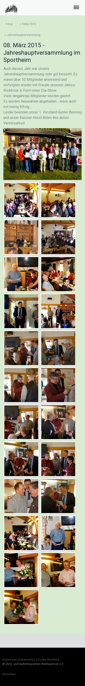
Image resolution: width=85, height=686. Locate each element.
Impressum (9, 659)
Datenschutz (27, 659)
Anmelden (9, 674)
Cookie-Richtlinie (48, 659)
